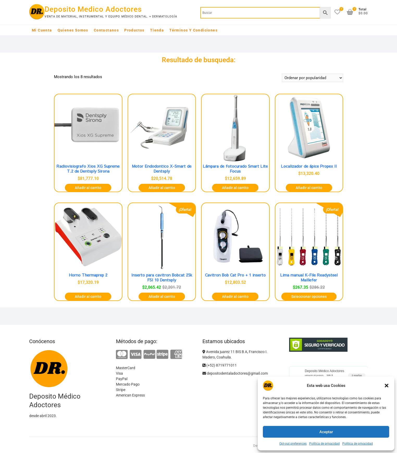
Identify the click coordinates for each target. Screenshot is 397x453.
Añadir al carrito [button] (88, 188)
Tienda (157, 30)
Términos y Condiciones (193, 30)
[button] (386, 385)
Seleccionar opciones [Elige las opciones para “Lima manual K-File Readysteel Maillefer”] (309, 296)
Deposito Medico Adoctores (93, 9)
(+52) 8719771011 (219, 365)
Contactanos (106, 30)
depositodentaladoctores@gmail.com (235, 373)
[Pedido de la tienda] (312, 78)
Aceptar (326, 432)
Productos (134, 30)
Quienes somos (73, 30)
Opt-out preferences (293, 443)
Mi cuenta (42, 30)
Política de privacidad (324, 443)
